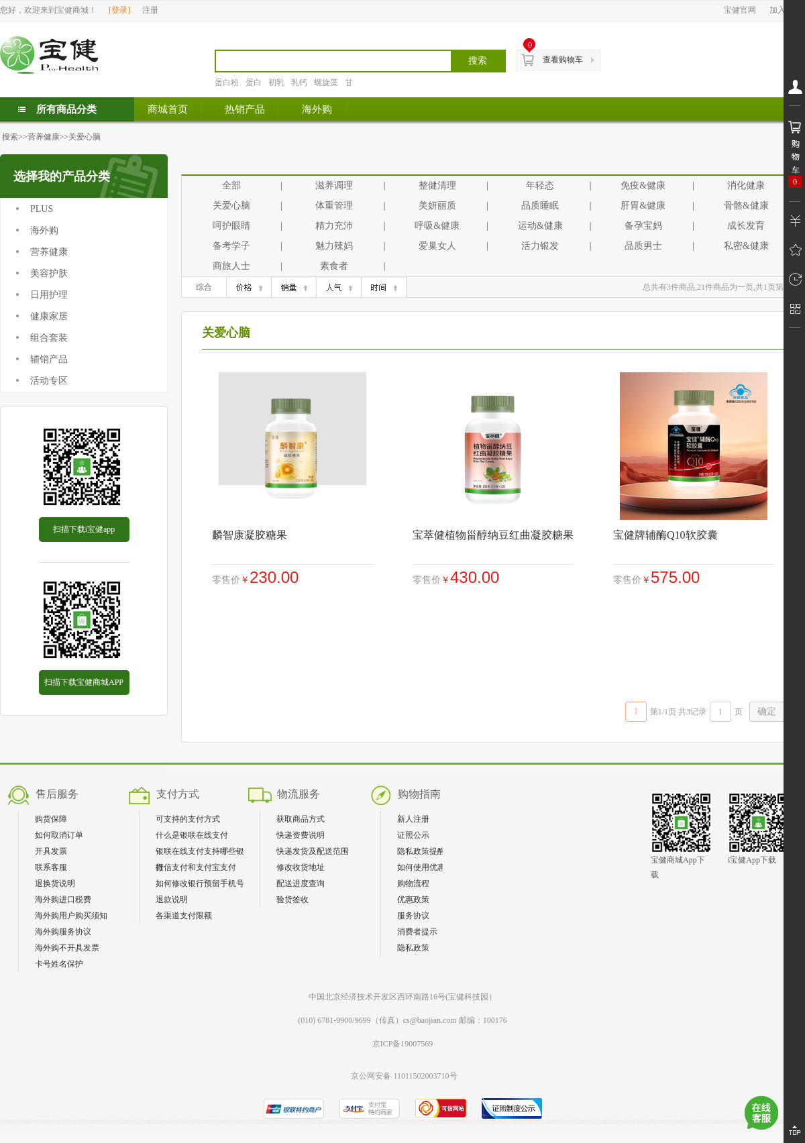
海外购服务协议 (63, 931)
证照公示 (413, 835)
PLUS (41, 209)
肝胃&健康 (643, 206)
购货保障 (51, 819)
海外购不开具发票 (67, 948)
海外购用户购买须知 (71, 915)
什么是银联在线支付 (192, 835)
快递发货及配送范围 (312, 851)
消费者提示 (417, 931)
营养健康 (44, 137)
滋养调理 (334, 185)
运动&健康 (540, 226)
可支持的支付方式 (188, 819)
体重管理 (334, 206)
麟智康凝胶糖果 (249, 535)
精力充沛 (334, 226)
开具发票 (51, 851)
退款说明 (172, 899)
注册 (150, 10)
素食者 (334, 266)
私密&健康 (746, 246)
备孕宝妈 (643, 226)
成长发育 (746, 226)
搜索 (10, 137)
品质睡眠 (540, 206)
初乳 (276, 82)
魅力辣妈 (334, 246)
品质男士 (643, 246)
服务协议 (413, 915)
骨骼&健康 (746, 206)
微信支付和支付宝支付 (196, 867)
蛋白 (254, 82)
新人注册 (413, 819)
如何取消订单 (59, 835)
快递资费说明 (300, 835)
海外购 (44, 230)
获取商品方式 (300, 819)
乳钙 (299, 82)
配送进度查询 (300, 883)
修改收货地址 (300, 867)
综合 (204, 287)
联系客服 (51, 867)
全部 (231, 185)
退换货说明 (55, 883)
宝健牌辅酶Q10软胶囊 (665, 535)
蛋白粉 (227, 82)
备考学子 (231, 246)
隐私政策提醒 (421, 851)
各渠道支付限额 (184, 915)
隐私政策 (413, 948)
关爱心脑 (84, 137)
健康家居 (49, 316)
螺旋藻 (326, 82)
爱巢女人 (437, 246)
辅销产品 (49, 359)
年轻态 (540, 185)
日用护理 (49, 295)
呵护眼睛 (231, 226)
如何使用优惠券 (425, 867)
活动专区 (49, 381)
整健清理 (437, 185)
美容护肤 (49, 273)
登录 (119, 10)
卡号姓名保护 (59, 964)
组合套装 (49, 338)
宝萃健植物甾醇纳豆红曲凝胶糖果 (493, 535)
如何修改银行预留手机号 (200, 883)
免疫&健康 (643, 185)
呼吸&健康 (437, 226)
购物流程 (413, 883)
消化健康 (746, 185)
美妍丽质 (437, 206)
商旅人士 (231, 266)
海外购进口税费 (63, 899)
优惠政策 (413, 899)
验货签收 (292, 899)
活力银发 (540, 246)
